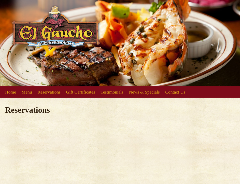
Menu (27, 92)
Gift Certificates (80, 92)
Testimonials (112, 92)
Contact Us (175, 92)
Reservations (49, 92)
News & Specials (144, 92)
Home (10, 92)
